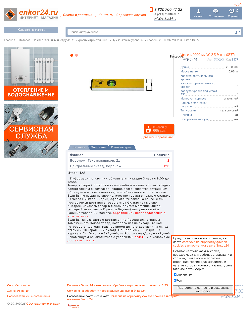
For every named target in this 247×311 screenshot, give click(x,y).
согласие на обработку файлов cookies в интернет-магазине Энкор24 (201, 243)
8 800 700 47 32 (168, 9)
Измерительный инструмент (54, 40)
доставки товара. (81, 240)
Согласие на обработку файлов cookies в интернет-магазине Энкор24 (123, 297)
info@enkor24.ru (165, 18)
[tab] (79, 147)
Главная (9, 40)
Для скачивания (18, 290)
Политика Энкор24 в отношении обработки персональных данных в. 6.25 (117, 285)
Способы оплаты (18, 285)
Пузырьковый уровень (127, 40)
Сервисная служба (131, 15)
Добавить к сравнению (157, 137)
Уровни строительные (93, 40)
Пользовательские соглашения (28, 296)
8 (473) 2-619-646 (166, 14)
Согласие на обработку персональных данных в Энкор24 (106, 290)
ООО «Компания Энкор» (42, 303)
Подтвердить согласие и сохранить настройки (203, 289)
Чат (178, 280)
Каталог (24, 40)
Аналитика (183, 275)
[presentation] (79, 147)
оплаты (140, 237)
